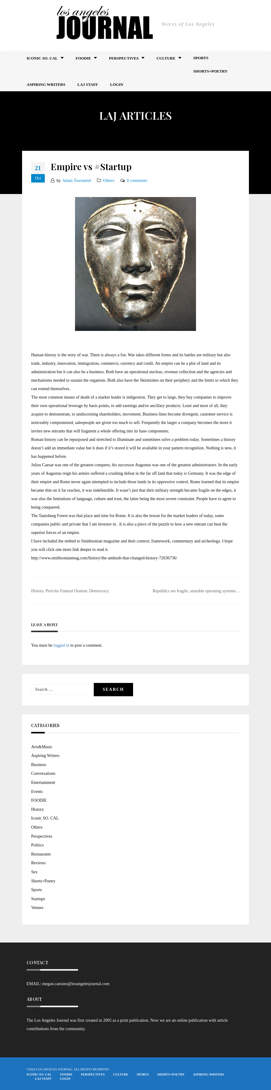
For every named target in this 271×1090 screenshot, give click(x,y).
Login (116, 84)
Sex (34, 872)
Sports (200, 58)
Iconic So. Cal (42, 58)
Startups (38, 899)
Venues (37, 907)
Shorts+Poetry (210, 71)
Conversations (43, 773)
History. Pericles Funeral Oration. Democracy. (70, 591)
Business (38, 764)
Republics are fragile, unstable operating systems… (196, 591)
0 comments (137, 180)
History (37, 809)
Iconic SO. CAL (45, 818)
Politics (37, 845)
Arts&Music (41, 747)
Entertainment (43, 782)
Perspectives (124, 58)
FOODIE (83, 58)
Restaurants (41, 854)
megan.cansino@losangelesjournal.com (75, 984)
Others (108, 180)
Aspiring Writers (46, 84)
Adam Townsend (76, 180)
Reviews (38, 863)
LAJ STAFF (87, 84)
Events (37, 791)
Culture (165, 58)
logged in (62, 645)
